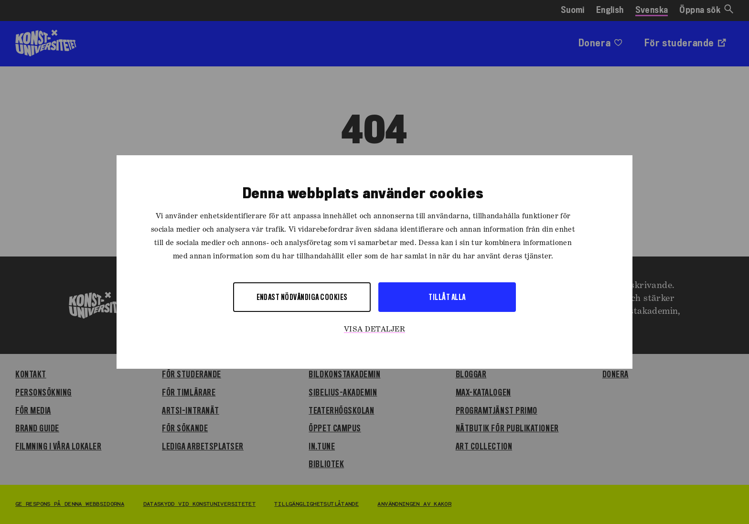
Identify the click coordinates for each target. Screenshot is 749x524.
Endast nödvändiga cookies (302, 296)
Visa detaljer (374, 329)
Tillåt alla (446, 296)
